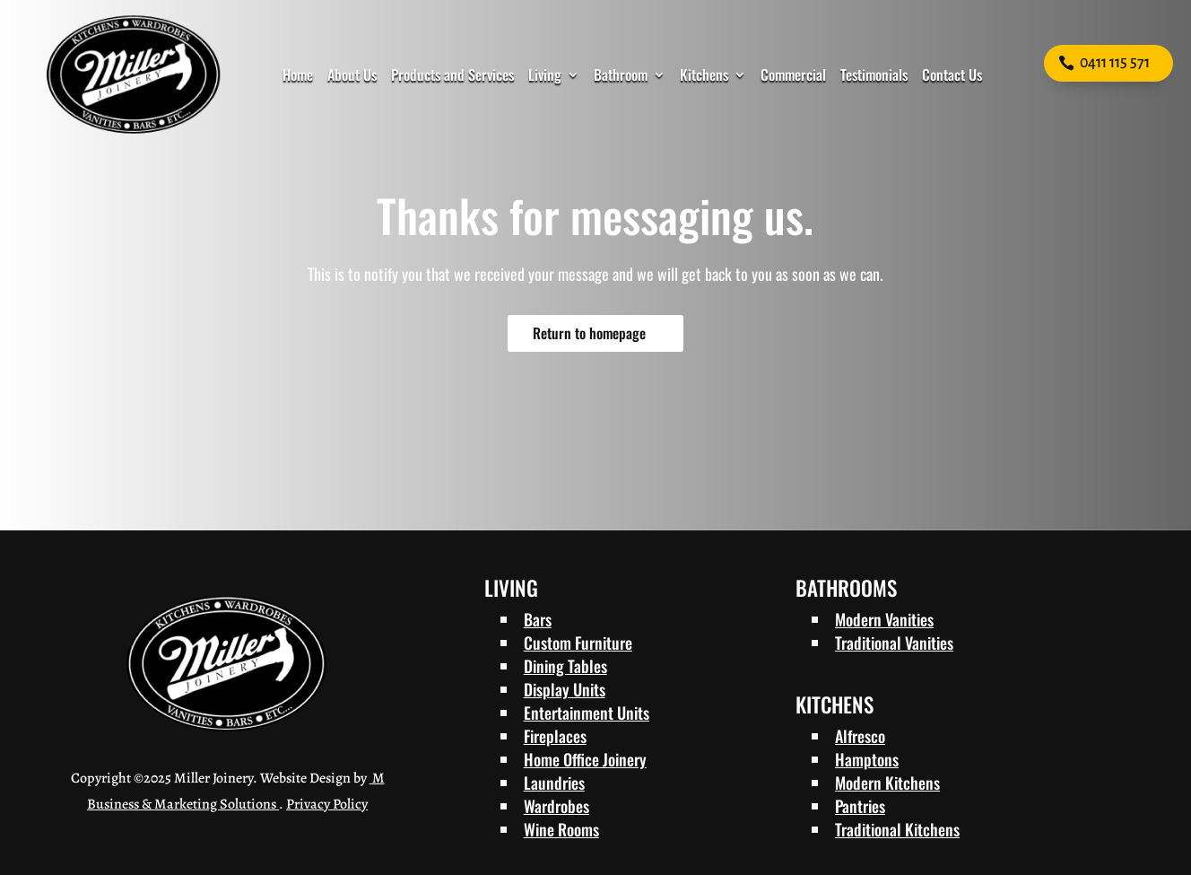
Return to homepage (589, 333)
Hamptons (867, 759)
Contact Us (952, 74)
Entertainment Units (586, 712)
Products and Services (452, 74)
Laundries (554, 782)
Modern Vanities (884, 619)
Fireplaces (555, 736)
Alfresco (860, 736)
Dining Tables (565, 666)
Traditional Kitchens (897, 829)
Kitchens (704, 74)
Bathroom (621, 74)
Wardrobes (556, 806)
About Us (352, 74)
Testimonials (874, 74)
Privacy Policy (327, 804)
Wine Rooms (561, 829)
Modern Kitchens (887, 782)
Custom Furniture (578, 642)
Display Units (564, 689)
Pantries (860, 806)
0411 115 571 (1115, 63)
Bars (538, 619)
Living (544, 74)
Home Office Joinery (585, 759)
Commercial (793, 74)
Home (298, 74)
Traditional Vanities (894, 642)
